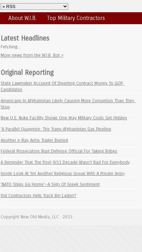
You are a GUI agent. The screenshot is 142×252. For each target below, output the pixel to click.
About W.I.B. (22, 18)
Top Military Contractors (76, 18)
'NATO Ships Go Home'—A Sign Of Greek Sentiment (50, 184)
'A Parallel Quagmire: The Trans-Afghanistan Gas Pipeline (56, 129)
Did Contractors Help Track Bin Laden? (38, 195)
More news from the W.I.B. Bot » (32, 55)
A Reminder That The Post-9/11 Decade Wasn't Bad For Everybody (65, 162)
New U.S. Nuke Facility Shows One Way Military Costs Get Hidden (64, 117)
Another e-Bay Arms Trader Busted (34, 140)
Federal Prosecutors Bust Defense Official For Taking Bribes (59, 151)
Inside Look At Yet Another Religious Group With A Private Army (63, 173)
